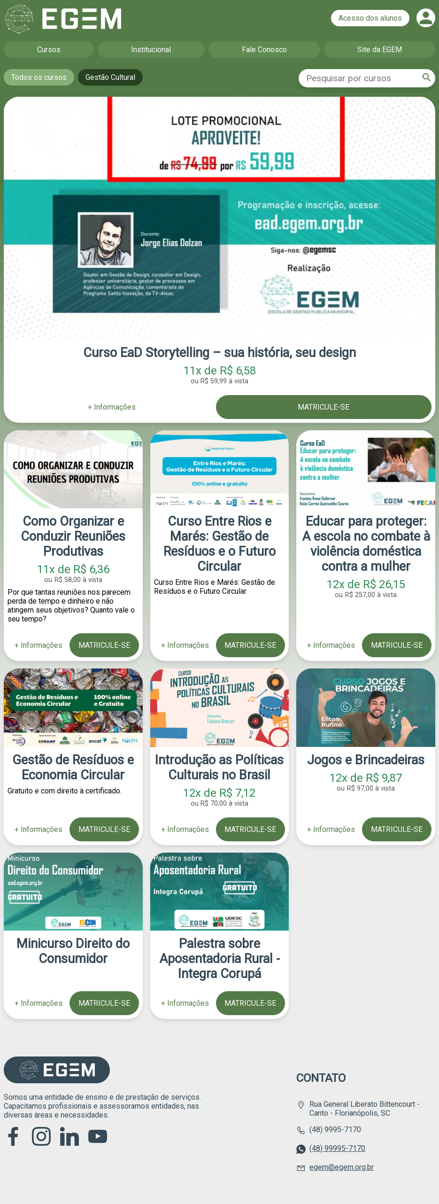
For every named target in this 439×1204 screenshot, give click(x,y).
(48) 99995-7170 (337, 1148)
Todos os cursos (39, 77)
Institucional (151, 49)
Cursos (49, 49)
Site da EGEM (379, 49)
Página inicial (62, 18)
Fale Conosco (264, 49)
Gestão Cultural (110, 77)
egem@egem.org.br (341, 1167)
